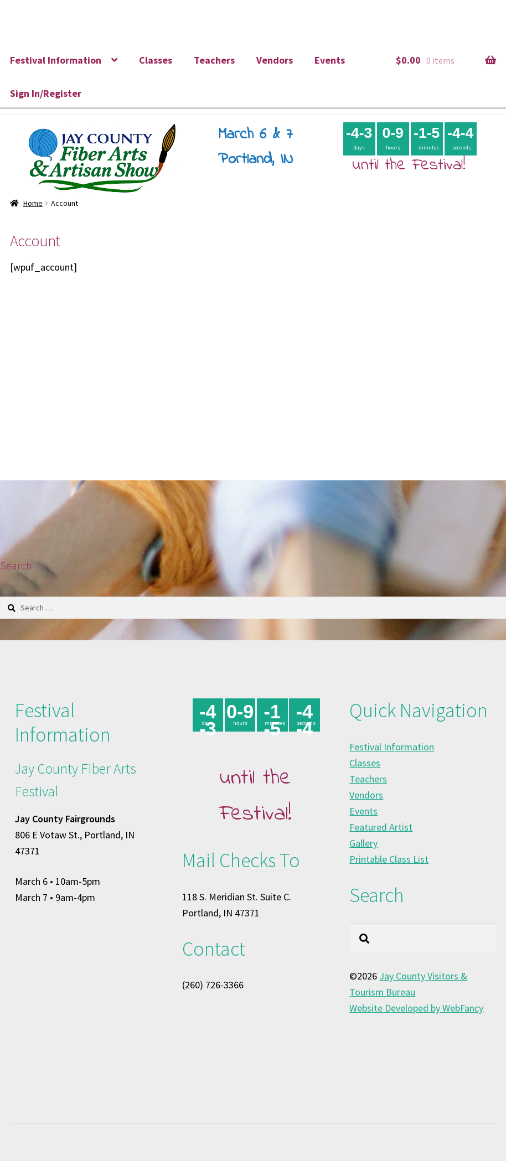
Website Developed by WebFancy (416, 1008)
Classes (155, 60)
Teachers (214, 60)
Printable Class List (388, 859)
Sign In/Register (45, 93)
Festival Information (55, 60)
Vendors (274, 60)
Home (33, 203)
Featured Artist (380, 827)
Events (329, 60)
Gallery (363, 843)
